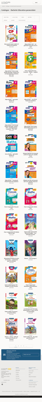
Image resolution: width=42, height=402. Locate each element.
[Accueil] (5, 2)
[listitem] (2, 384)
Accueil (3, 6)
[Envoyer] (37, 354)
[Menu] (37, 2)
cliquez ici (13, 358)
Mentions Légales (27, 391)
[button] (7, 17)
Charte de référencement (6, 391)
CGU (39, 391)
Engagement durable (34, 391)
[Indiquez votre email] (29, 354)
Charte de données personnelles (17, 391)
